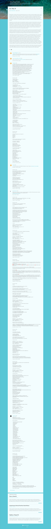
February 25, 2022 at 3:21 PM (16, 129)
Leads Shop (14, 415)
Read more (40, 503)
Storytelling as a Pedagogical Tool (14, 514)
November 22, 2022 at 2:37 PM (16, 162)
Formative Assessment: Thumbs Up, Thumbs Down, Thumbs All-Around (19, 505)
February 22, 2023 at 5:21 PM (16, 188)
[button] (41, 8)
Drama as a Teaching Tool (13, 496)
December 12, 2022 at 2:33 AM (16, 167)
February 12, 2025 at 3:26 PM (16, 413)
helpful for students (22, 59)
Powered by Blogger (25, 525)
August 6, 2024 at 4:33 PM (16, 257)
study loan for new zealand (34, 166)
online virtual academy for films (17, 58)
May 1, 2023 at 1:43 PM (15, 194)
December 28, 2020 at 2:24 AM (16, 60)
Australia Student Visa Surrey (16, 193)
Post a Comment (12, 490)
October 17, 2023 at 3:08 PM (16, 200)
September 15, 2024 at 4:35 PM (17, 281)
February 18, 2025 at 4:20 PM (16, 451)
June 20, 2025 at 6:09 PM (16, 488)
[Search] (42, 2)
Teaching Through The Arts (15, 2)
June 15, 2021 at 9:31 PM (16, 75)
